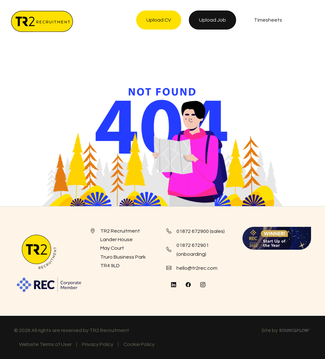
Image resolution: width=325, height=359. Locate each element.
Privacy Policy (97, 344)
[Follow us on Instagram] (203, 285)
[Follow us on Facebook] (188, 285)
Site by (286, 331)
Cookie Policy (139, 344)
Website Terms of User (45, 344)
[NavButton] (307, 21)
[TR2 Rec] (42, 21)
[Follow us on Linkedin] (173, 285)
